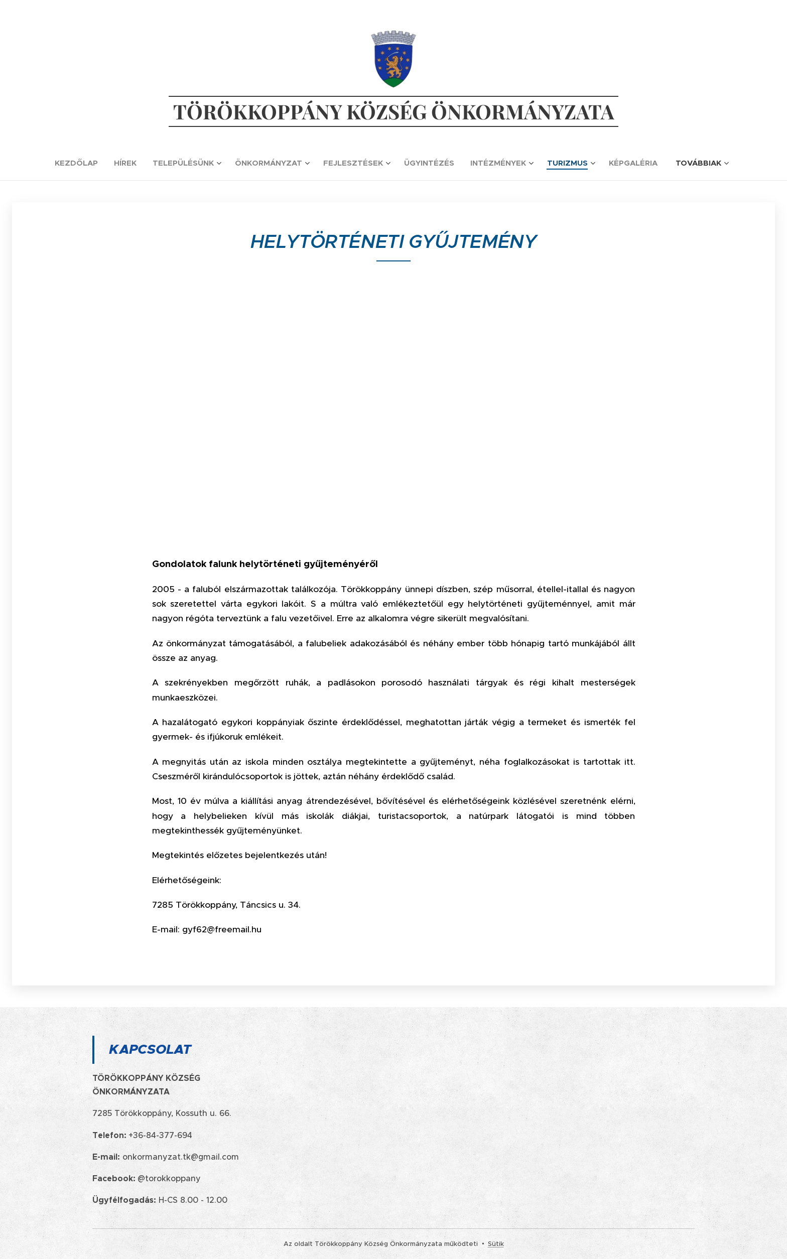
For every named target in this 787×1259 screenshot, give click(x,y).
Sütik (496, 1243)
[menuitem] (80, 163)
